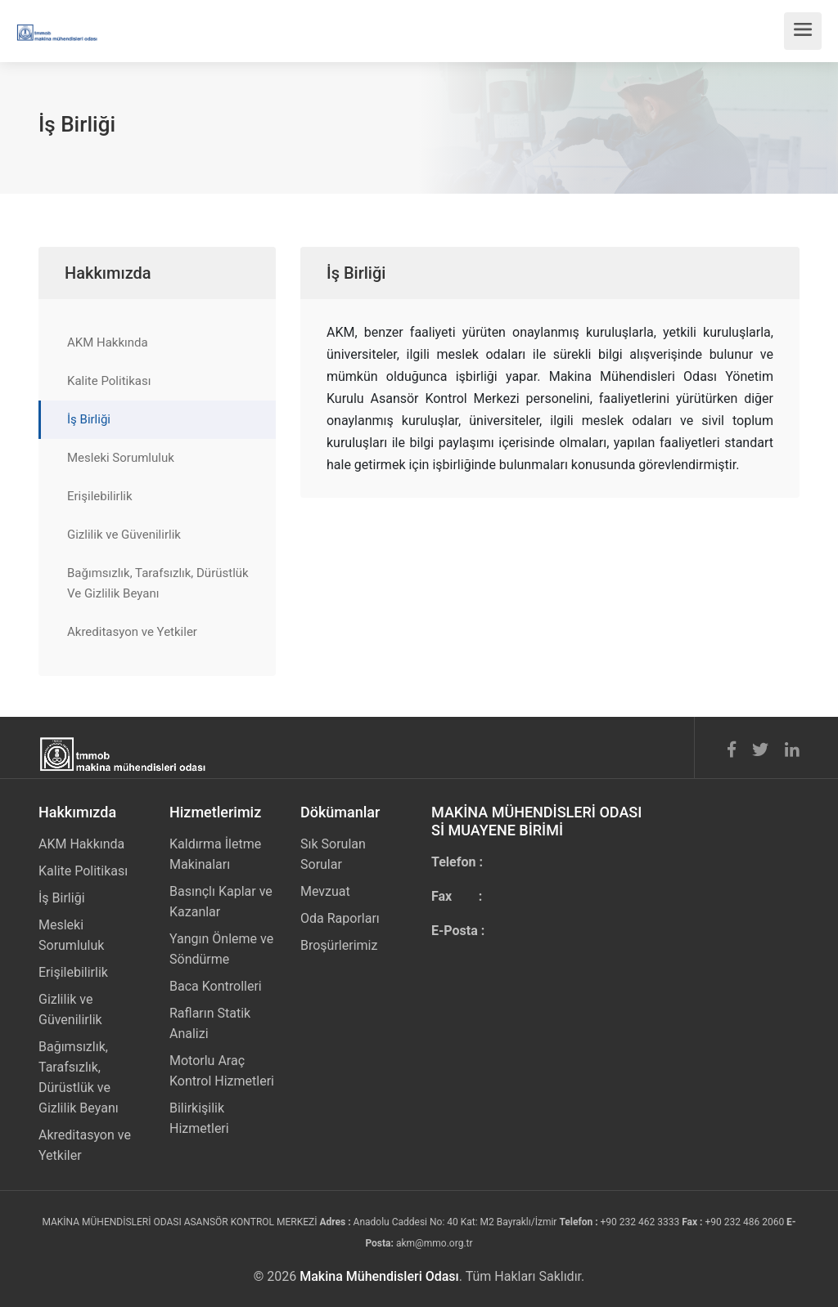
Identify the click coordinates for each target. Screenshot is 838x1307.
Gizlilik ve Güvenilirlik (124, 534)
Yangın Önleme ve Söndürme (221, 949)
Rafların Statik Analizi (209, 1023)
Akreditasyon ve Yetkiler (132, 631)
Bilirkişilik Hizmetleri (199, 1118)
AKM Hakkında (107, 342)
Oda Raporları (340, 918)
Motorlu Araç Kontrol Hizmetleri (221, 1071)
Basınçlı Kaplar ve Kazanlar (221, 902)
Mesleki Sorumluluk (120, 457)
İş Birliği (88, 419)
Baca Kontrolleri (215, 986)
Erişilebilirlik (100, 496)
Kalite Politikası (109, 381)
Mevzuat (325, 891)
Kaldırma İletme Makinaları (215, 854)
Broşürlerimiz (338, 945)
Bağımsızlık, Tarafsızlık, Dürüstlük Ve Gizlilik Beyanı (158, 583)
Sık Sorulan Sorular (333, 854)
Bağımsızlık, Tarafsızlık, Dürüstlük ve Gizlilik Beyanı (78, 1077)
